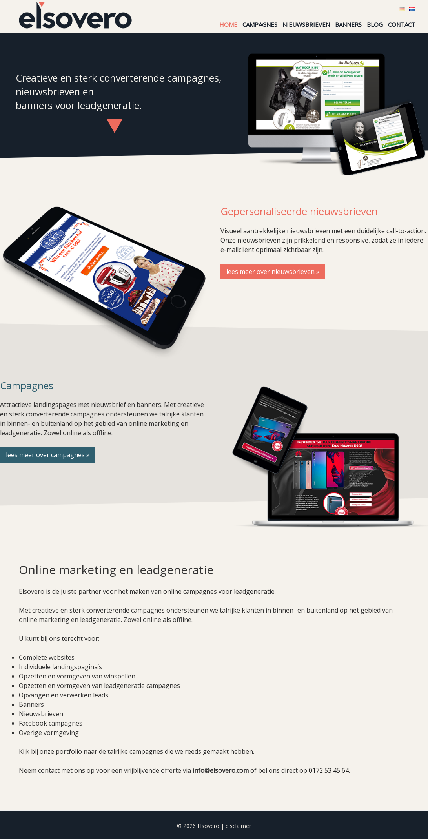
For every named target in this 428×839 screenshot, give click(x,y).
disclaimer (238, 826)
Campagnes (259, 24)
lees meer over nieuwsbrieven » (272, 271)
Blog (375, 24)
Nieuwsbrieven (306, 24)
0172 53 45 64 (329, 770)
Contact (401, 24)
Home (228, 24)
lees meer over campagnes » (47, 455)
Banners (348, 24)
